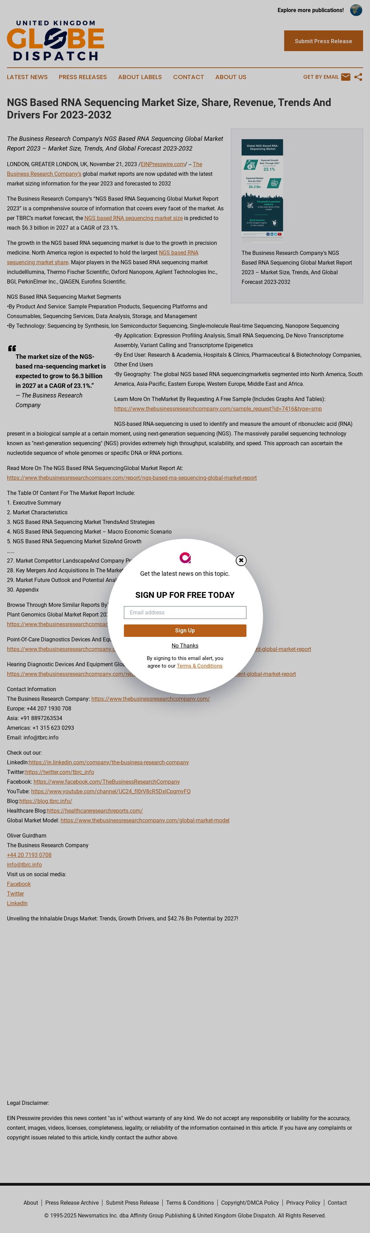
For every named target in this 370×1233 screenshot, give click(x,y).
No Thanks (185, 645)
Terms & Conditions (200, 666)
